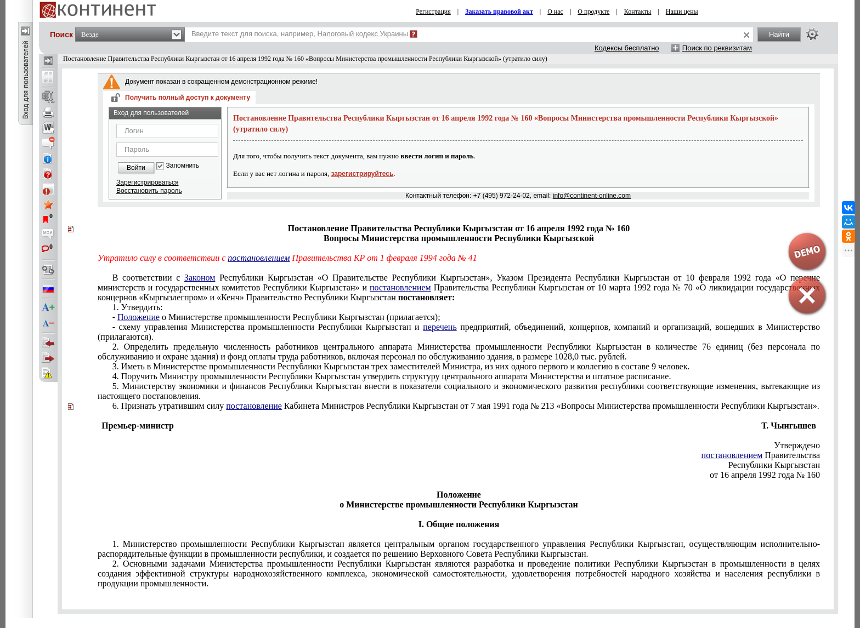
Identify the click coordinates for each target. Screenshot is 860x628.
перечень (439, 327)
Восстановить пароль (149, 191)
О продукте (593, 11)
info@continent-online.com (592, 195)
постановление (254, 405)
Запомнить (182, 165)
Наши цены (682, 11)
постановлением (259, 257)
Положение (138, 317)
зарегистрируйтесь (362, 174)
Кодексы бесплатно (627, 48)
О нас (555, 11)
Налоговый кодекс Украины (363, 34)
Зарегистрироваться (147, 182)
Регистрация (433, 11)
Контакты (638, 11)
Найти (779, 34)
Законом (199, 277)
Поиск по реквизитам (717, 48)
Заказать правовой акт (499, 11)
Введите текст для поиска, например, (299, 34)
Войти (136, 168)
